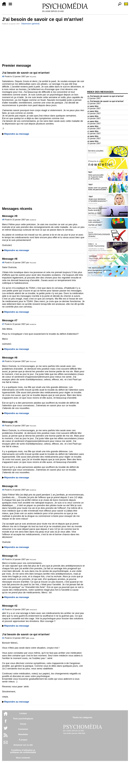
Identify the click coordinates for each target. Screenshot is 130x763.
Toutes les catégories (82, 717)
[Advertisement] (43, 44)
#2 (3, 609)
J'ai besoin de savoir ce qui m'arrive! (105, 96)
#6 (3, 361)
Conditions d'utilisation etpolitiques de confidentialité (23, 751)
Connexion (23, 729)
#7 (3, 324)
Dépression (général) (30, 24)
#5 (3, 426)
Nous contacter (23, 758)
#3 (3, 559)
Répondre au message (16, 134)
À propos (23, 740)
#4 (3, 490)
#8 (3, 263)
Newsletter (23, 734)
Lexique (23, 713)
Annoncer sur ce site (23, 745)
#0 (3, 76)
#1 (3, 638)
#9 (3, 220)
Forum (23, 724)
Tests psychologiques (23, 719)
